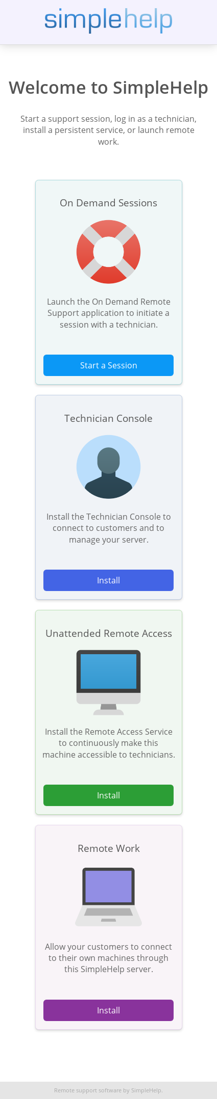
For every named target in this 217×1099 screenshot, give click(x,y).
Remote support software (88, 1090)
